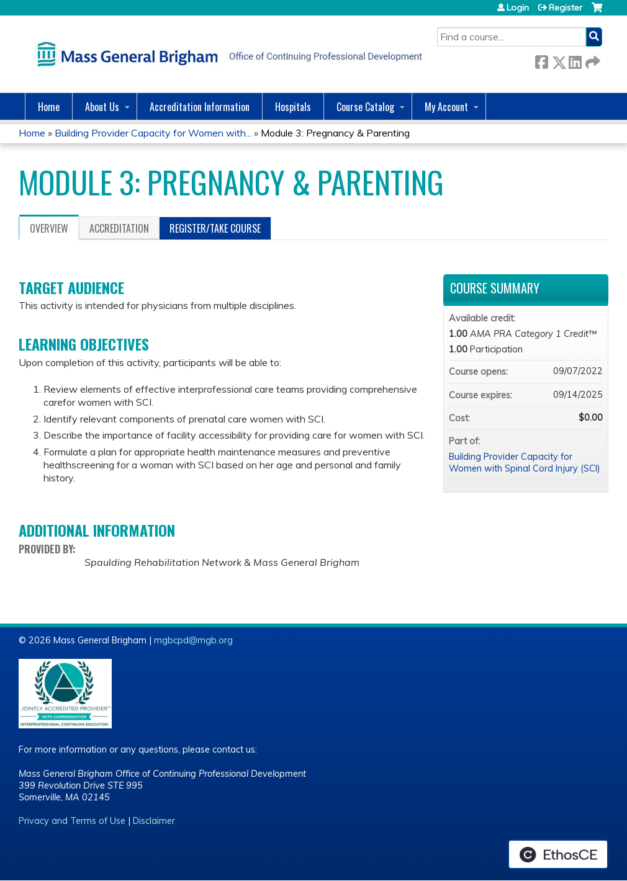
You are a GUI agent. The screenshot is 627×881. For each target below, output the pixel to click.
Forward (591, 60)
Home (49, 106)
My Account (446, 106)
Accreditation (119, 228)
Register (565, 7)
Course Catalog (365, 106)
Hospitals (293, 106)
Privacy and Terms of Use (72, 820)
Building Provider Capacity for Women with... (153, 133)
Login (518, 7)
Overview (49, 228)
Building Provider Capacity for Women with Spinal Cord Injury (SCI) (524, 462)
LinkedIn (575, 60)
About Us (102, 106)
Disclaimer (154, 820)
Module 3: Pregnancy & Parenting (335, 133)
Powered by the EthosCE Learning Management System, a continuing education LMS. (558, 854)
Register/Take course (215, 228)
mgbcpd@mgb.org (193, 640)
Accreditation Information (200, 106)
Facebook (541, 60)
